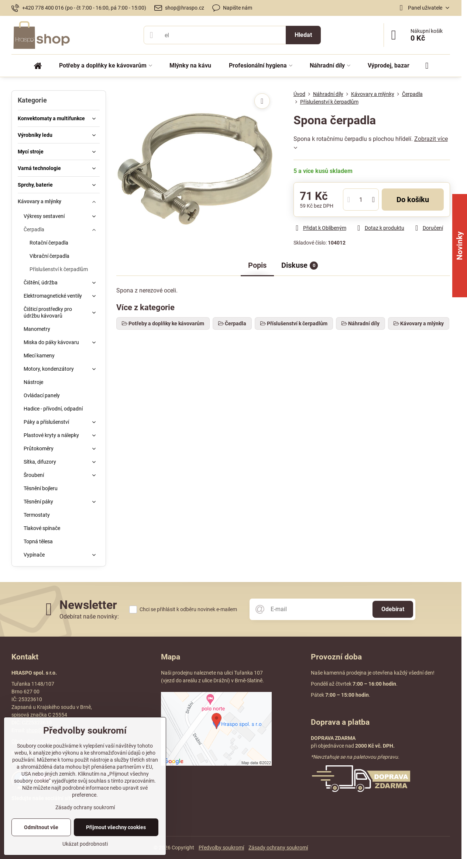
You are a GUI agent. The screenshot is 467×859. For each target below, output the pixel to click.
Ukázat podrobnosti (85, 844)
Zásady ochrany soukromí (278, 848)
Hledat (303, 34)
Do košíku (412, 199)
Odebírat (392, 609)
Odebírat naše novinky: (89, 616)
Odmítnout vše (41, 827)
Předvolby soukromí (221, 848)
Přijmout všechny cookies (116, 827)
